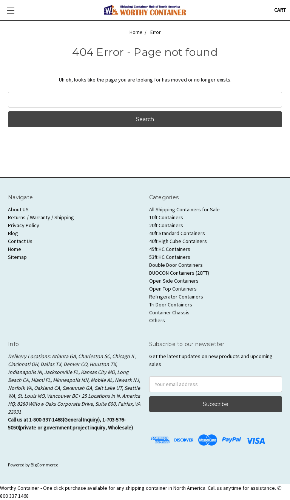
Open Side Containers (174, 280)
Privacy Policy (23, 225)
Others (157, 320)
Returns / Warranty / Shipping (41, 217)
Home (14, 249)
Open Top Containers (173, 288)
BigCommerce (44, 465)
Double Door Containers (176, 265)
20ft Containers (166, 225)
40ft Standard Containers (177, 233)
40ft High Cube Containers (178, 241)
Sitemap (17, 257)
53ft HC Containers (169, 257)
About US (18, 209)
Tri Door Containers (170, 304)
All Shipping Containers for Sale (184, 209)
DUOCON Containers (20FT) (179, 272)
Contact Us (20, 241)
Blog (13, 233)
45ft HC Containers (169, 249)
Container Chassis (169, 312)
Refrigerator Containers (176, 296)
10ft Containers (166, 217)
